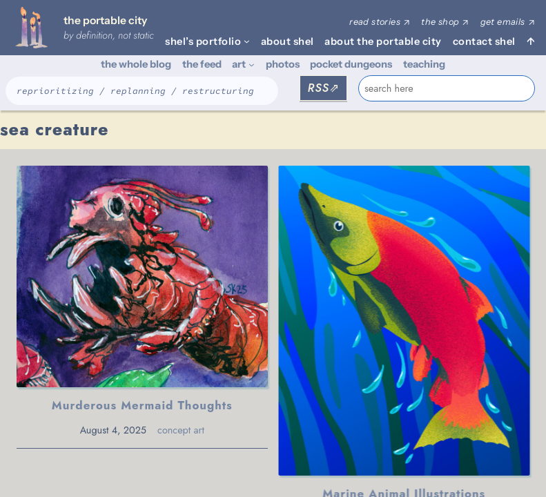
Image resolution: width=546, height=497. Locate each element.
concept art (180, 430)
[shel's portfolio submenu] (247, 41)
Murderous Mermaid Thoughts (142, 405)
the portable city (105, 20)
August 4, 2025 (113, 430)
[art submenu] (251, 64)
